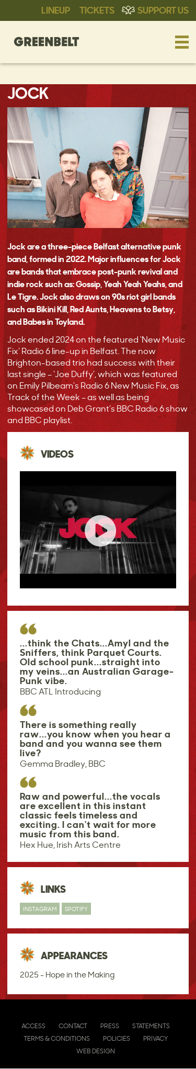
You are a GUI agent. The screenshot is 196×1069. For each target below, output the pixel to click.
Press (109, 1025)
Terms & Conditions (57, 1038)
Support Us (163, 9)
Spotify (76, 909)
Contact (73, 1025)
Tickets (96, 9)
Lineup (55, 9)
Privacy (155, 1038)
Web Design (95, 1051)
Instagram (39, 909)
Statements (151, 1025)
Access (33, 1025)
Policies (116, 1038)
